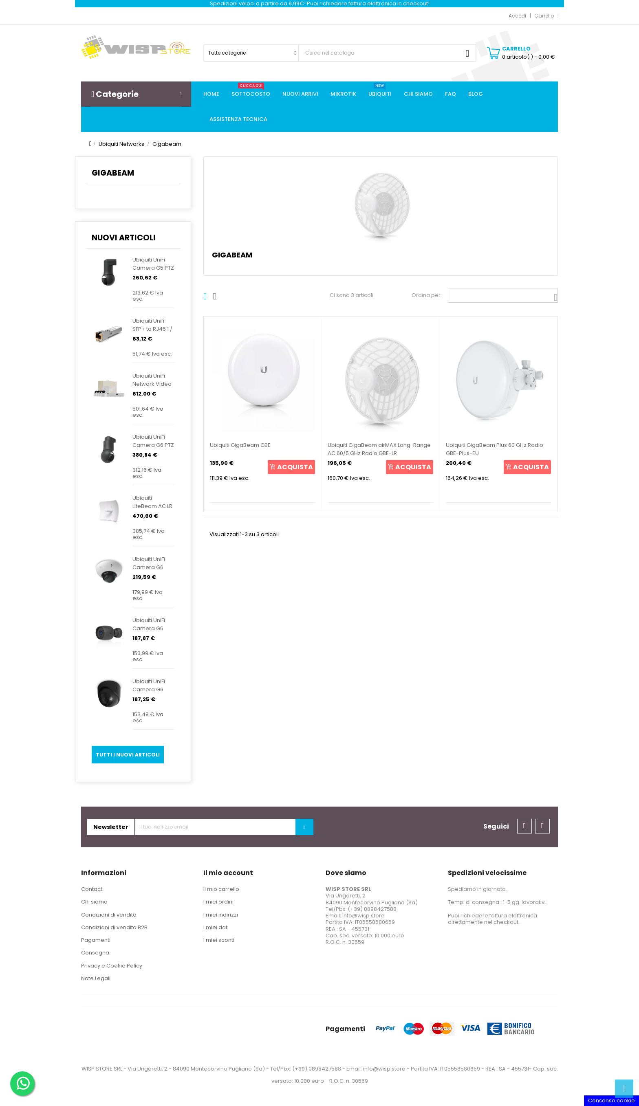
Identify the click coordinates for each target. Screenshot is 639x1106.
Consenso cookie (611, 1100)
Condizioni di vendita (109, 915)
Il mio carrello (221, 889)
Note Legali (95, 978)
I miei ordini (218, 902)
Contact (91, 889)
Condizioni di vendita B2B (114, 927)
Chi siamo (94, 902)
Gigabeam (113, 172)
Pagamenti (95, 940)
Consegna (95, 952)
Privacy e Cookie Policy (111, 966)
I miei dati (216, 927)
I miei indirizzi (220, 915)
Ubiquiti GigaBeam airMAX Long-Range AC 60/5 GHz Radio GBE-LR (379, 449)
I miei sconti (218, 940)
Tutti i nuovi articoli (128, 754)
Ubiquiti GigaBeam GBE (240, 445)
